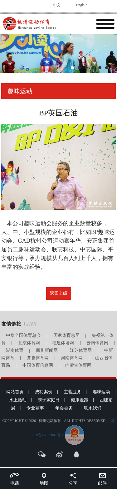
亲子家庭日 (49, 400)
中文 (57, 5)
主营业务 (72, 392)
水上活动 (18, 400)
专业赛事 (35, 408)
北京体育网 (29, 343)
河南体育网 (72, 358)
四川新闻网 (47, 350)
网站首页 (15, 392)
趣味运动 (101, 392)
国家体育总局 (66, 335)
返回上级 (58, 293)
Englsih (82, 5)
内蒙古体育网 (78, 365)
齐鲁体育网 (38, 358)
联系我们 (92, 408)
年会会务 (64, 408)
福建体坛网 (63, 343)
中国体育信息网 (37, 365)
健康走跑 (79, 400)
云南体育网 (97, 343)
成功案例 (43, 392)
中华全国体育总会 (23, 335)
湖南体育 (14, 350)
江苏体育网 (81, 350)
